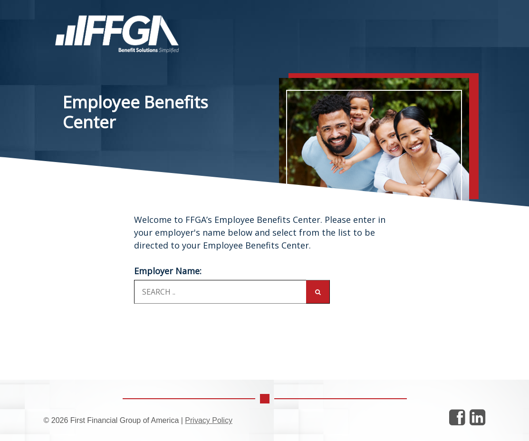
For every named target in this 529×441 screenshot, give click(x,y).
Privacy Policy (208, 420)
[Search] (318, 292)
